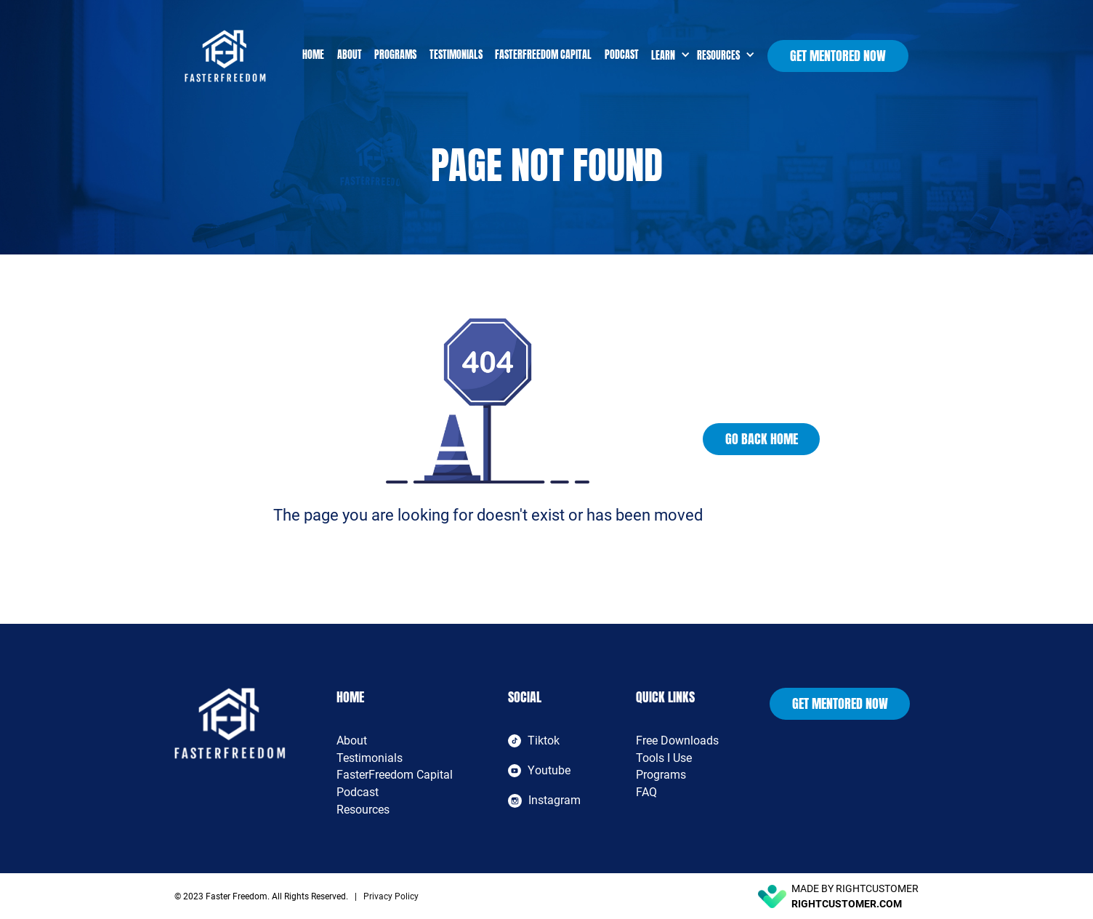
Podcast (622, 55)
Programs (395, 55)
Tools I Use (664, 758)
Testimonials (456, 55)
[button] (667, 56)
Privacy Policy (391, 896)
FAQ (646, 792)
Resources (363, 809)
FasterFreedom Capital (543, 55)
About (349, 55)
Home (313, 55)
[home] (240, 56)
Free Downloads (677, 740)
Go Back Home (761, 439)
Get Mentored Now (838, 55)
